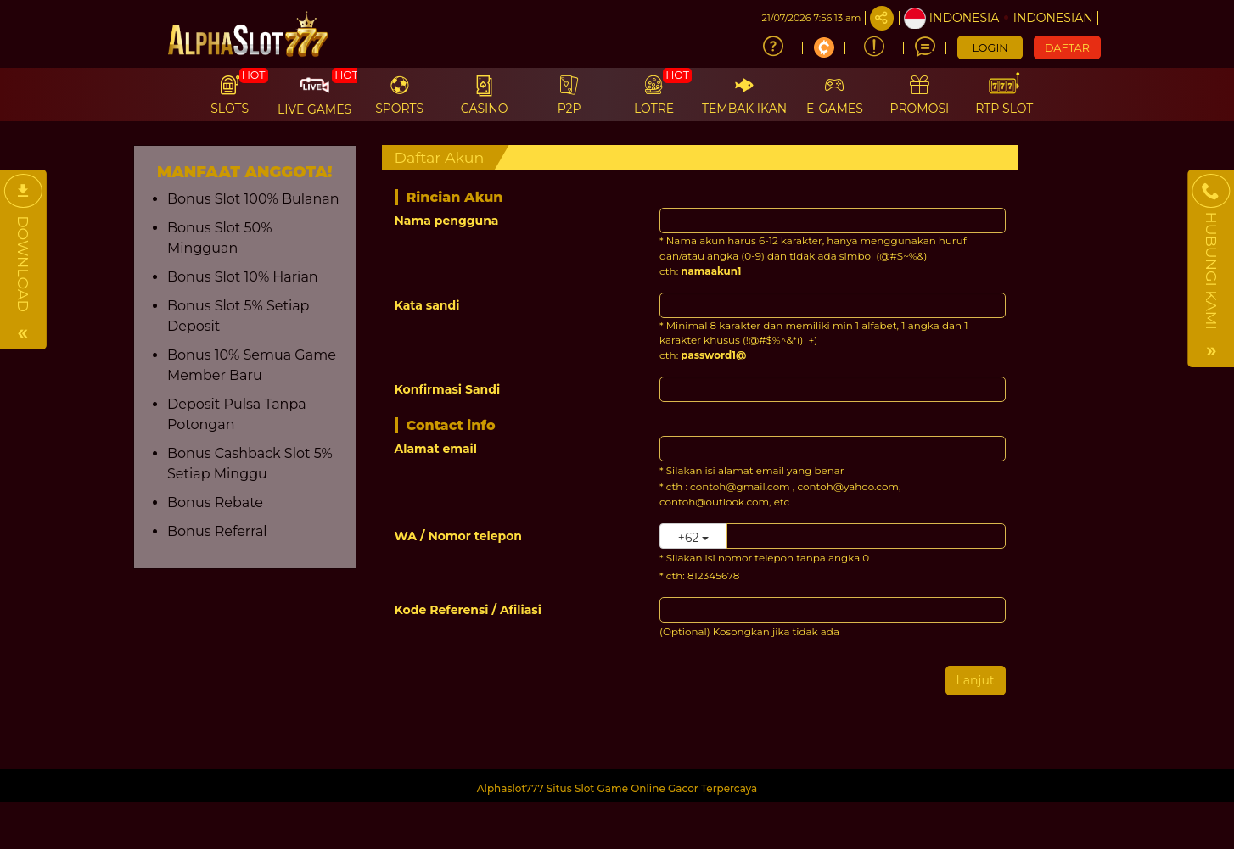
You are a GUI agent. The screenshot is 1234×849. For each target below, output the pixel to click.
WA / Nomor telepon (459, 536)
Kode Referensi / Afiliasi (468, 609)
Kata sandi (427, 305)
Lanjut (975, 680)
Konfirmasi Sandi (448, 389)
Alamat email (436, 448)
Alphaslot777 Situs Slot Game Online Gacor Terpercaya (617, 788)
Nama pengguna (447, 220)
